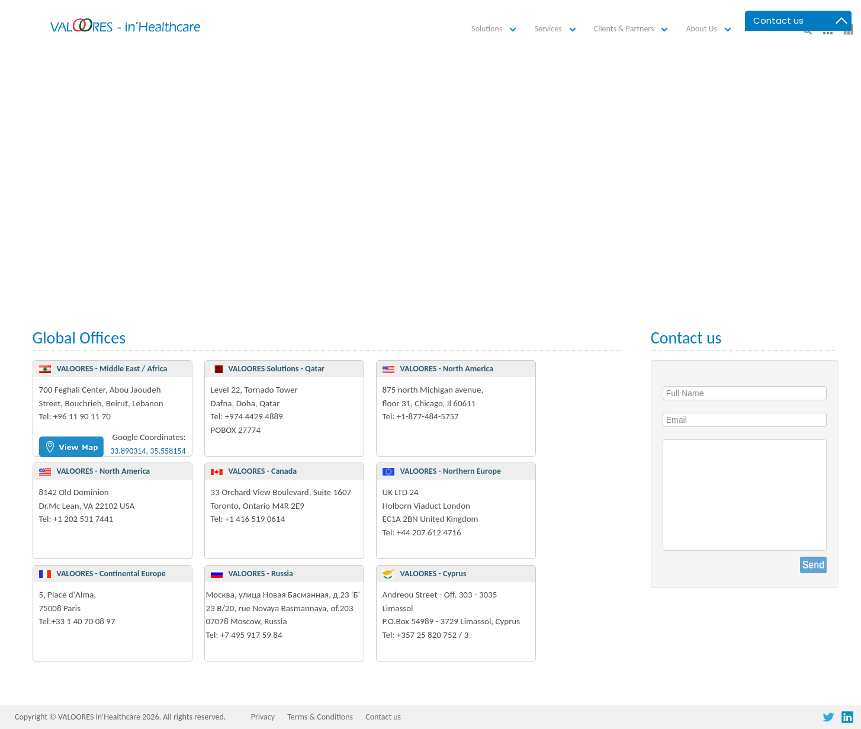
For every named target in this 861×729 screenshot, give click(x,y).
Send (813, 565)
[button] (495, 29)
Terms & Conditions (320, 717)
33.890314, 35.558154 (147, 451)
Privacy (263, 717)
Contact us (383, 717)
